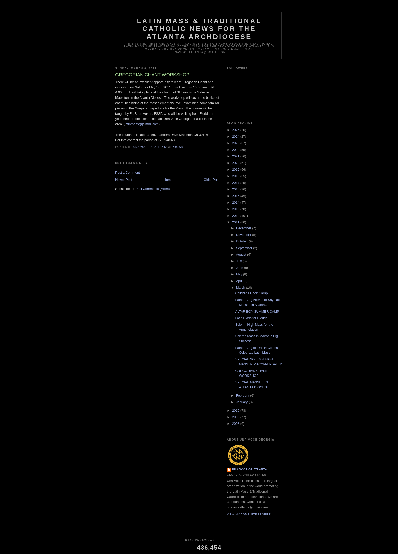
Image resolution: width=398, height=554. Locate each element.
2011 (236, 222)
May (239, 274)
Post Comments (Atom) (153, 189)
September (244, 248)
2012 (236, 216)
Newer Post (123, 180)
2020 (236, 163)
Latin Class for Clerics (251, 318)
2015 (236, 196)
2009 (236, 417)
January (242, 402)
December (244, 228)
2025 (236, 130)
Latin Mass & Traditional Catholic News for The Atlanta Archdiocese (199, 28)
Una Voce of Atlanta (249, 469)
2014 (236, 202)
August (241, 254)
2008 (236, 424)
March (241, 287)
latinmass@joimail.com (142, 124)
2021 (236, 156)
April (240, 281)
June (240, 268)
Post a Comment (127, 172)
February (243, 395)
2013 (236, 209)
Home (168, 180)
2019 (236, 169)
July (239, 261)
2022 (236, 150)
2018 (236, 176)
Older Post (211, 180)
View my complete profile (249, 514)
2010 (236, 410)
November (244, 235)
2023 (236, 143)
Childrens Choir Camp (251, 293)
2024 (236, 136)
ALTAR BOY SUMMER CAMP (257, 311)
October (242, 241)
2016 (236, 189)
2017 (236, 183)
